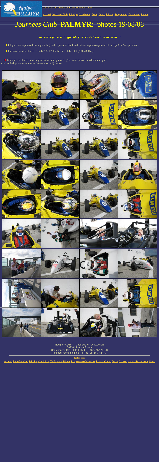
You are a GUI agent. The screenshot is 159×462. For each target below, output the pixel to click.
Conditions (84, 14)
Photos (144, 14)
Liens (89, 7)
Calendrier (134, 14)
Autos (102, 14)
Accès (53, 7)
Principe (73, 14)
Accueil (47, 14)
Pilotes (109, 14)
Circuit (46, 7)
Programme (121, 14)
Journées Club (59, 14)
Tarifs (94, 14)
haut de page (79, 358)
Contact (61, 7)
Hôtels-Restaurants (75, 7)
